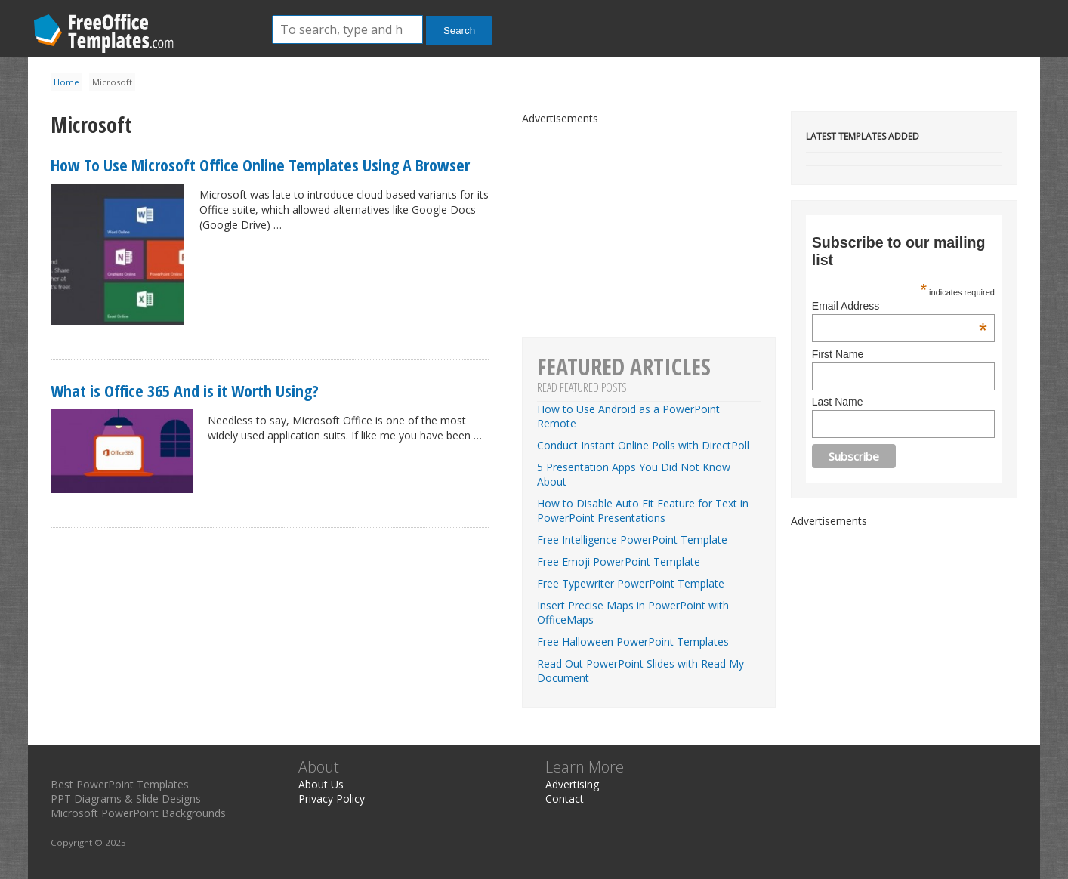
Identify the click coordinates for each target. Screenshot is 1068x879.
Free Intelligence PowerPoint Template (632, 539)
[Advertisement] (904, 622)
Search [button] (459, 30)
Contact (564, 798)
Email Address (899, 306)
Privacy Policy (331, 798)
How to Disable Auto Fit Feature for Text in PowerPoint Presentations (643, 510)
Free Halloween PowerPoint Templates (633, 641)
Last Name (837, 402)
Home (66, 82)
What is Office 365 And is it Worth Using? (185, 390)
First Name (837, 354)
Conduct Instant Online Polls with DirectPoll (643, 445)
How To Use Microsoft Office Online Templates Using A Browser (260, 164)
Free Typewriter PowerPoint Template (630, 583)
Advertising (572, 784)
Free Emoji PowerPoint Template (618, 561)
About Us (321, 784)
